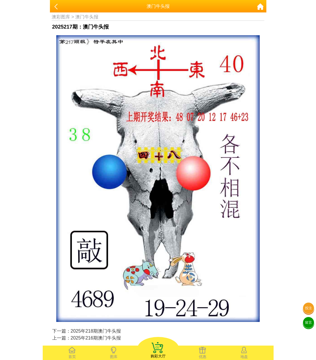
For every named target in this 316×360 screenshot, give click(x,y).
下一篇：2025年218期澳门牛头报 (86, 331)
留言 (308, 322)
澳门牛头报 (86, 16)
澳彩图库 (61, 16)
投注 (308, 308)
